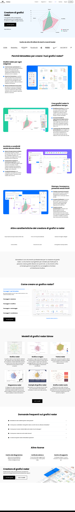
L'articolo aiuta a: (37, 455)
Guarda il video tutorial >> (52, 318)
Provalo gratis (10, 24)
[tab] (16, 292)
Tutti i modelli (21, 477)
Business (60, 1)
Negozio (65, 1)
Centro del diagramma (14, 455)
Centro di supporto (61, 455)
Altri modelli (37, 401)
